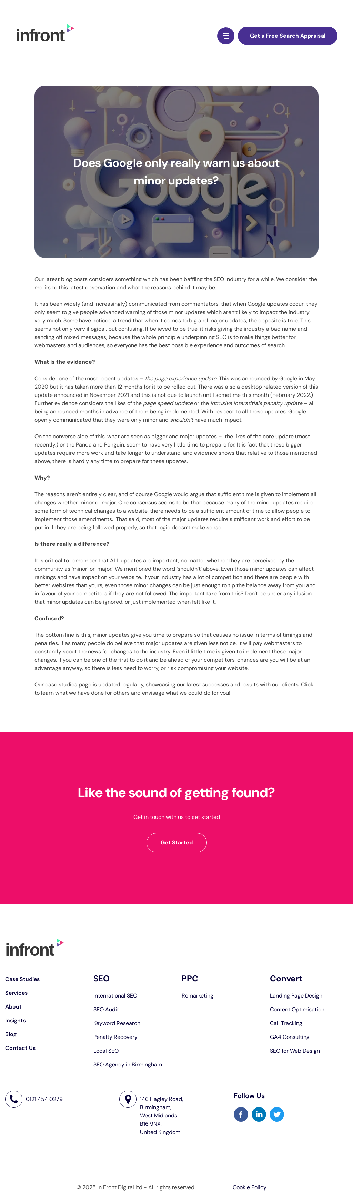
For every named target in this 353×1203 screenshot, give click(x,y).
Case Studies (22, 979)
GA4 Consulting (290, 1037)
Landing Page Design (296, 995)
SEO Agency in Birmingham (127, 1064)
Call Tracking (286, 1023)
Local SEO (106, 1050)
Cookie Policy (249, 1187)
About (13, 1006)
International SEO (115, 995)
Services (16, 992)
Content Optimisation (297, 1009)
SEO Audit (106, 1009)
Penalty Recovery (115, 1037)
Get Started (177, 842)
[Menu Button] (225, 35)
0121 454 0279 (44, 1099)
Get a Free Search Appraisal (287, 35)
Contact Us (20, 1048)
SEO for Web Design (295, 1050)
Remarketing (197, 995)
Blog (11, 1034)
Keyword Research (116, 1023)
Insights (15, 1020)
